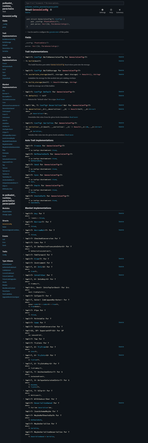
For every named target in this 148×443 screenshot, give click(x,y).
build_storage (35, 82)
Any (36, 213)
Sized (54, 150)
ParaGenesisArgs (59, 24)
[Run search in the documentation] (74, 3)
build (31, 61)
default (32, 96)
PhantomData (49, 21)
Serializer (37, 131)
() (90, 74)
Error (92, 109)
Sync (36, 175)
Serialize (48, 123)
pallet (56, 7)
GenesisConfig (76, 57)
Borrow (37, 222)
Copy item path (51, 9)
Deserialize (55, 105)
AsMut (45, 304)
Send (36, 164)
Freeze (37, 146)
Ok (87, 127)
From (36, 259)
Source (27, 12)
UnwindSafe (40, 196)
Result (85, 74)
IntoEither (40, 275)
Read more (61, 99)
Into (40, 267)
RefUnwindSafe (41, 154)
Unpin (37, 185)
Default (47, 92)
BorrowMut (39, 230)
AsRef (36, 304)
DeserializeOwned (43, 403)
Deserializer (38, 113)
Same (36, 322)
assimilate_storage (38, 74)
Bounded (34, 385)
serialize (33, 127)
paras (51, 7)
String (97, 74)
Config (58, 19)
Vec (43, 24)
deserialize (34, 109)
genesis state (54, 32)
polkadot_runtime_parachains (36, 7)
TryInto (42, 355)
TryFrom (42, 347)
